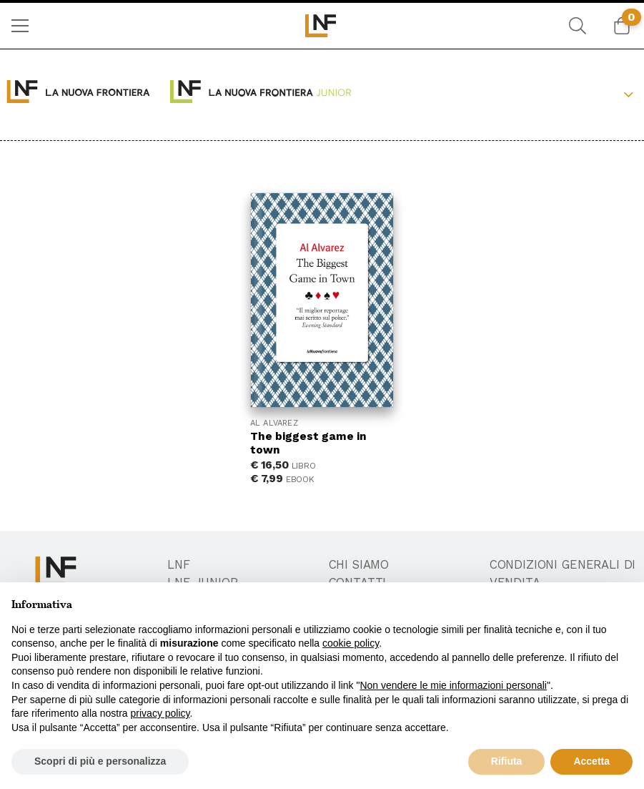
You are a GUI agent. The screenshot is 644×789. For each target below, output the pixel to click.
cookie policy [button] (350, 643)
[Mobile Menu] (20, 26)
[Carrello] (622, 26)
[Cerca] (577, 26)
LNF (178, 565)
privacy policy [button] (160, 713)
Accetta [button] (591, 761)
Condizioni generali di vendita (562, 573)
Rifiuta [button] (506, 761)
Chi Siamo (359, 565)
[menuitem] (20, 26)
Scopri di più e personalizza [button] (100, 761)
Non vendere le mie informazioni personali (453, 685)
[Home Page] (322, 26)
